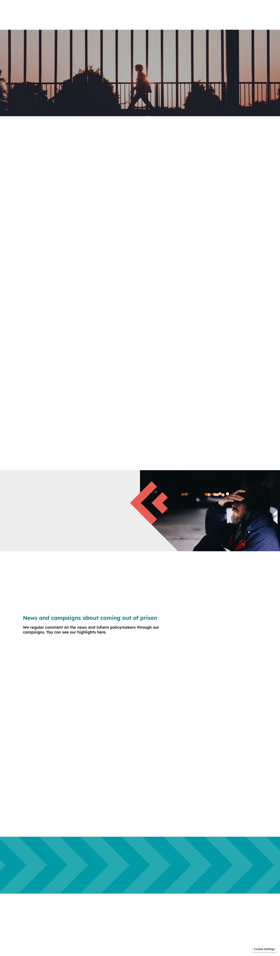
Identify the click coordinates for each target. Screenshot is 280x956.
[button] (264, 949)
